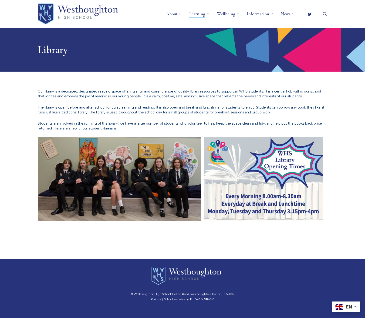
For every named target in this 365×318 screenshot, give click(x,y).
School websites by (189, 299)
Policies (156, 299)
